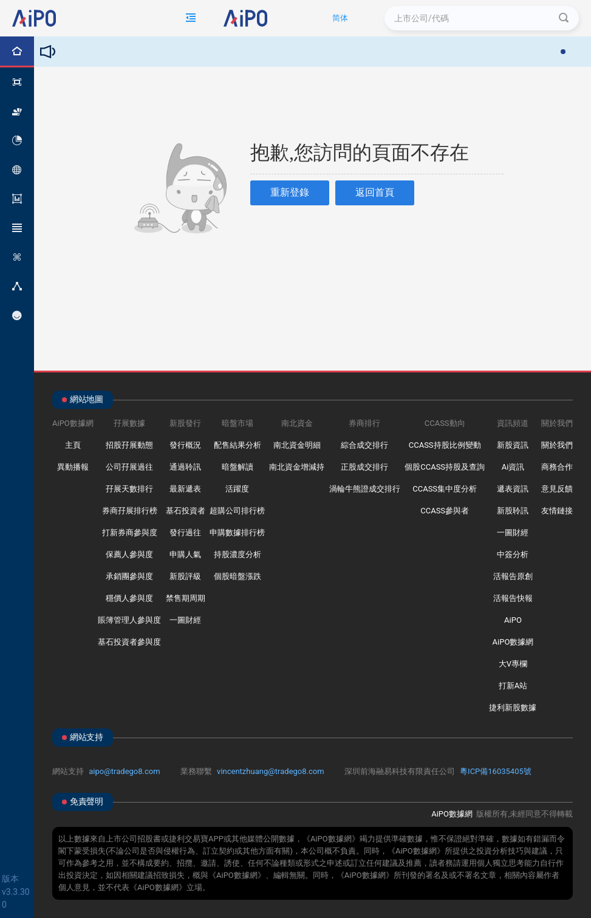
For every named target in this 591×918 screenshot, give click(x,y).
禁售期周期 (185, 598)
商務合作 (557, 466)
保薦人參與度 (129, 554)
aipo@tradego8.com (124, 771)
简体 (340, 17)
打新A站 (513, 685)
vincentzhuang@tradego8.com (270, 771)
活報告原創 (513, 576)
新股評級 (185, 576)
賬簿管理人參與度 (129, 620)
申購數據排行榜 (237, 532)
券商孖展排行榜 (129, 510)
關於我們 (557, 445)
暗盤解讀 (237, 466)
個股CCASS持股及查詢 (445, 466)
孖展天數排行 (129, 488)
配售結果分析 (237, 445)
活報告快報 (513, 598)
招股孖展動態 (129, 445)
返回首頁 (374, 192)
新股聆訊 (512, 510)
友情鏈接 (557, 510)
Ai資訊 (513, 466)
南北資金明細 (297, 445)
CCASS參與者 (444, 510)
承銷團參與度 (129, 576)
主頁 (73, 445)
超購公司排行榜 (237, 510)
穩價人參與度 (129, 598)
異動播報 (73, 466)
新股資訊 (512, 445)
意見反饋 (557, 488)
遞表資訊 (512, 488)
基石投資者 (185, 510)
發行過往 (185, 532)
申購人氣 (185, 554)
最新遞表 (185, 488)
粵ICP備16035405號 (495, 771)
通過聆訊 (185, 466)
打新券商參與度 (129, 532)
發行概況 (185, 445)
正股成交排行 (364, 466)
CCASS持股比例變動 (445, 445)
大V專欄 (513, 663)
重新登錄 (289, 192)
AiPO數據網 (513, 641)
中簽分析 (512, 554)
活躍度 (237, 488)
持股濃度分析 (237, 554)
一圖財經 (185, 620)
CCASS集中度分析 (444, 488)
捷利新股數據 (512, 707)
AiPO (513, 620)
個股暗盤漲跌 (237, 576)
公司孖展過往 (129, 466)
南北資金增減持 (296, 466)
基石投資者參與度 (129, 641)
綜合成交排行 (364, 445)
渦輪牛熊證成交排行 (364, 488)
